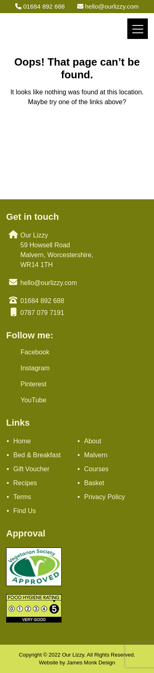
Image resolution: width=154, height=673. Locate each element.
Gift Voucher (31, 468)
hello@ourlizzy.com (108, 6)
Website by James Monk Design (77, 662)
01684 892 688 (40, 6)
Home (22, 441)
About (92, 441)
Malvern (96, 455)
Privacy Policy (104, 496)
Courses (96, 468)
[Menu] (137, 28)
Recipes (25, 482)
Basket (94, 482)
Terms (22, 496)
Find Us (24, 510)
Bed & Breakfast (37, 455)
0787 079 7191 (42, 312)
